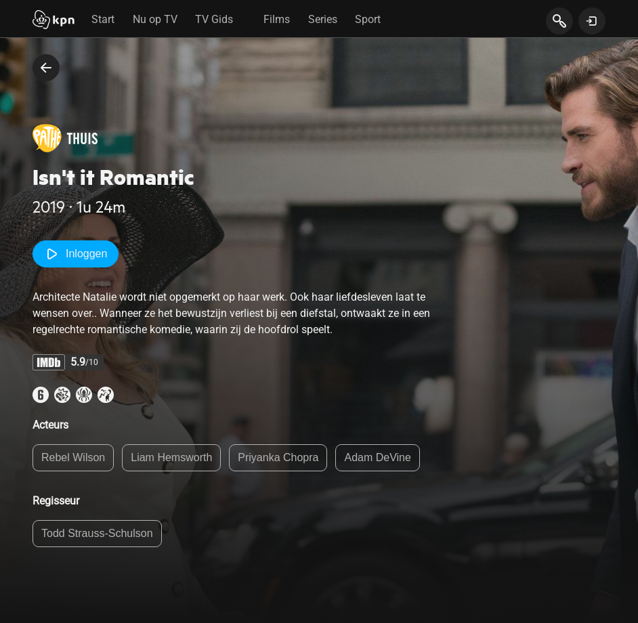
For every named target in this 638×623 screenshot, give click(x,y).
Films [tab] (276, 19)
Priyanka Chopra (278, 457)
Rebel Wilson (73, 457)
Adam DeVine (377, 457)
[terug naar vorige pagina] (46, 67)
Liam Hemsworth (171, 457)
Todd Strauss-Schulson (97, 533)
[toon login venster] (591, 21)
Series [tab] (322, 19)
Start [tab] (102, 19)
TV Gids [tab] (214, 19)
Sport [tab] (368, 19)
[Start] (53, 21)
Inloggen (75, 253)
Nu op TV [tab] (155, 19)
